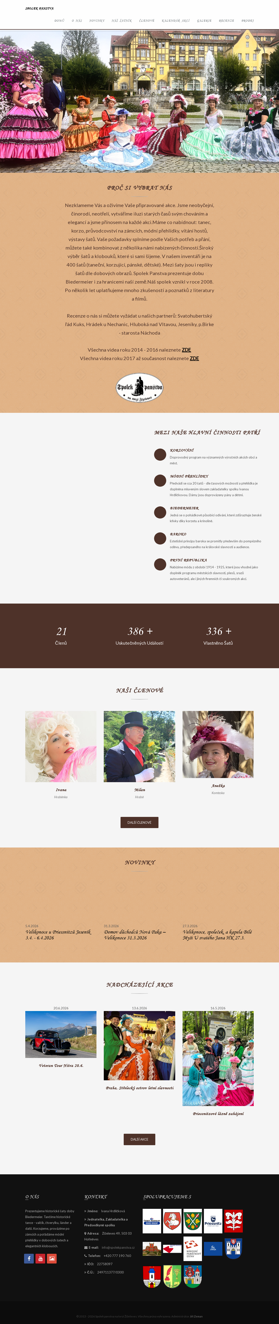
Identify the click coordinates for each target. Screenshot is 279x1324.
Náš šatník (122, 20)
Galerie (204, 20)
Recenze (226, 20)
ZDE (186, 350)
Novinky (96, 20)
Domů (59, 20)
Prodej (247, 20)
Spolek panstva (39, 8)
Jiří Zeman (196, 1316)
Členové (146, 20)
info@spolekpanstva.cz (118, 1247)
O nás (77, 20)
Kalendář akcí (176, 20)
